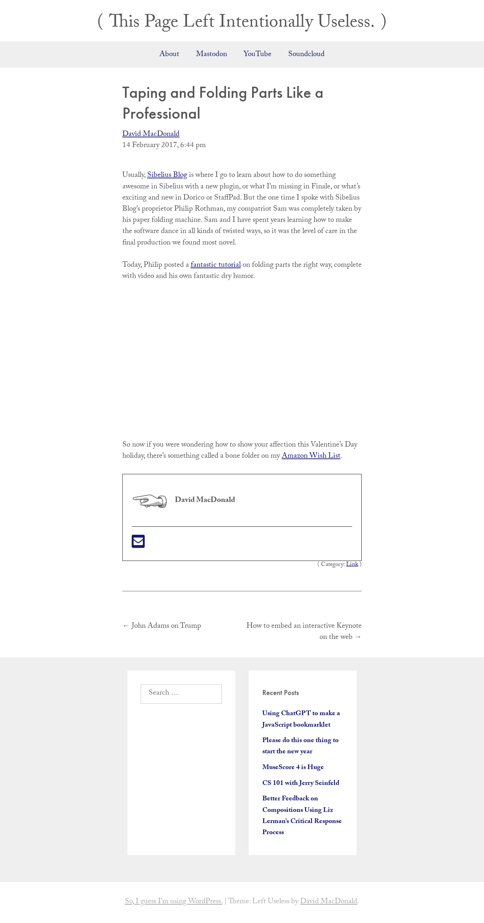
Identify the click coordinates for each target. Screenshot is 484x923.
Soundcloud (306, 55)
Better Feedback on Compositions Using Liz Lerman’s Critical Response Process (302, 816)
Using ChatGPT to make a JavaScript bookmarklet (301, 719)
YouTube (257, 55)
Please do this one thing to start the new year (300, 746)
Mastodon (211, 55)
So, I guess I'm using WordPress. (173, 902)
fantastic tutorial (216, 265)
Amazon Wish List (311, 456)
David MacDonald (151, 134)
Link (352, 565)
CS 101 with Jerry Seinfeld (300, 784)
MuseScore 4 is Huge (293, 768)
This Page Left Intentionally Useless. (242, 24)
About (169, 55)
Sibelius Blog (167, 175)
